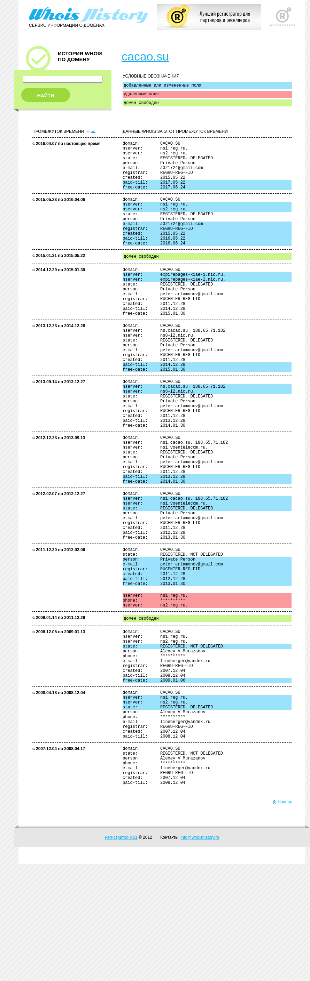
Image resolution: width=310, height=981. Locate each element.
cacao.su (145, 56)
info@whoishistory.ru (200, 954)
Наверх (282, 918)
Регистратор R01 (121, 954)
